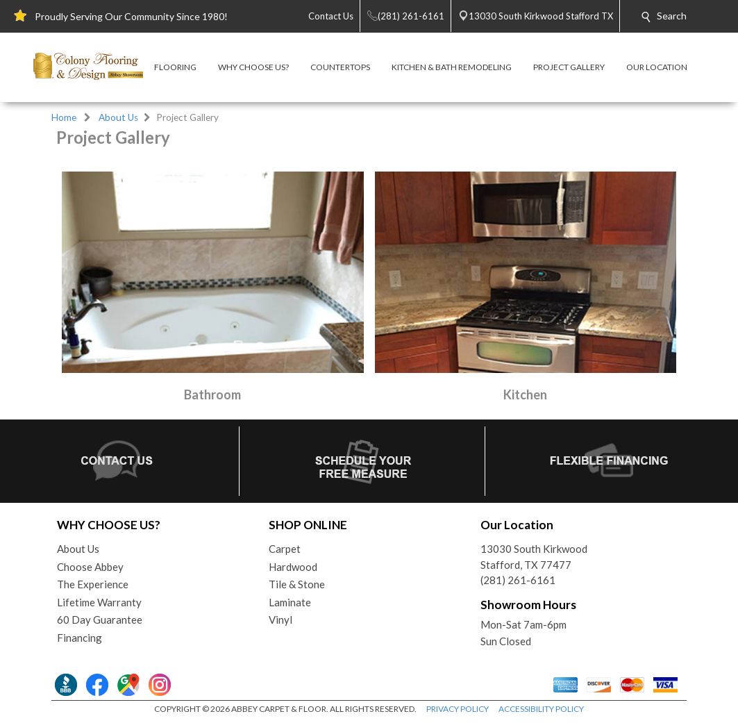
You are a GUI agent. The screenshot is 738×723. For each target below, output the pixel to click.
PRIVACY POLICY (457, 709)
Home (63, 117)
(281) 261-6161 (517, 580)
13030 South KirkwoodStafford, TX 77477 (533, 556)
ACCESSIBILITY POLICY (541, 709)
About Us (118, 117)
